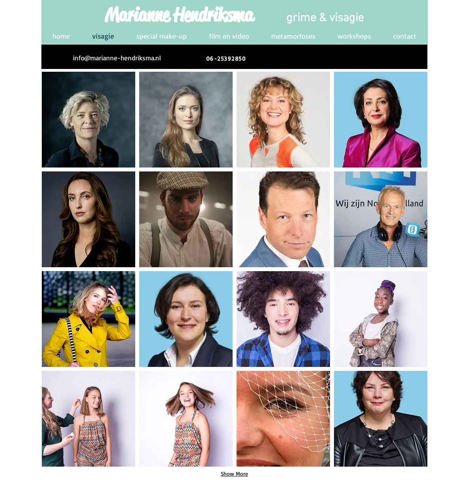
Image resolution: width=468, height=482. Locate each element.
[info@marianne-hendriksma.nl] (117, 57)
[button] (88, 119)
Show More (234, 473)
